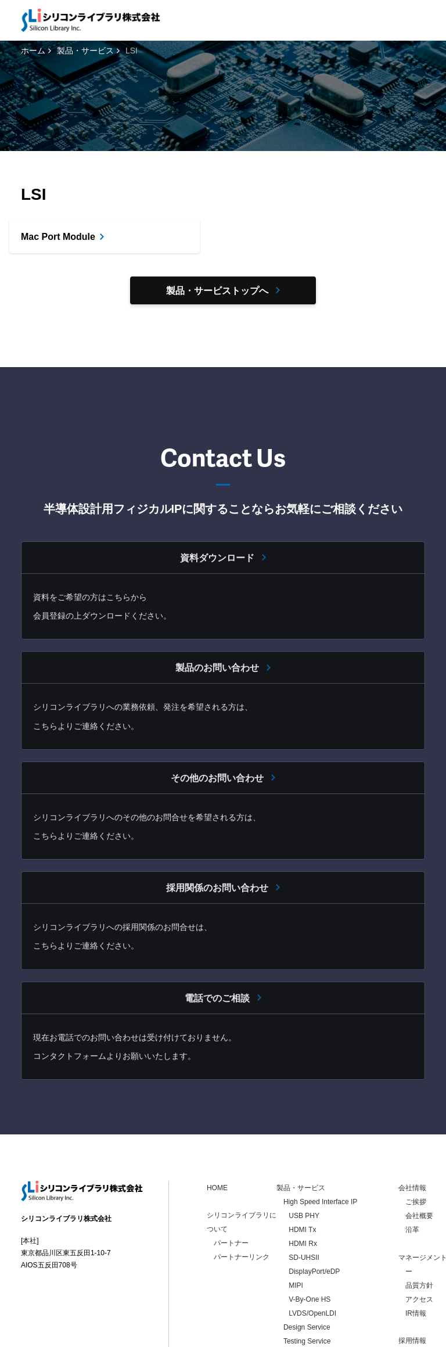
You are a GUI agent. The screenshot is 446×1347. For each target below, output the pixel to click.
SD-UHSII (304, 1146)
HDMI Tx (302, 1118)
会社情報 (412, 1076)
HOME (217, 1076)
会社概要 (419, 1104)
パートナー (231, 1131)
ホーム (33, 50)
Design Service (306, 1216)
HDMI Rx (303, 1132)
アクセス (419, 1188)
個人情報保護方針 (105, 1336)
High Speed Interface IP (320, 1090)
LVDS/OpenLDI (312, 1202)
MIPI (296, 1174)
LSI (288, 1244)
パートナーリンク (241, 1145)
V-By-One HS (309, 1188)
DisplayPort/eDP (314, 1160)
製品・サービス (85, 50)
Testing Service (306, 1230)
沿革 (412, 1118)
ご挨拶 (415, 1090)
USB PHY (304, 1104)
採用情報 (412, 1229)
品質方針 (419, 1174)
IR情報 (415, 1202)
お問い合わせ (419, 1256)
